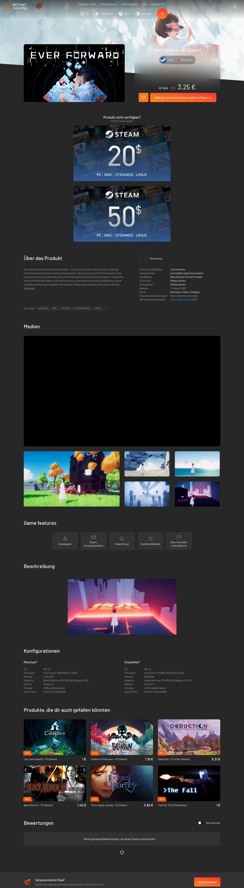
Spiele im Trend (87, 4)
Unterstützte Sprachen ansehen (187, 192)
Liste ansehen (177, 188)
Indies (185, 211)
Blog (144, 4)
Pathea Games (177, 199)
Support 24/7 (158, 4)
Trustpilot (29, 817)
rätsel (98, 227)
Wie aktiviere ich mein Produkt (186, 196)
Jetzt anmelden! (207, 801)
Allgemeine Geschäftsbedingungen (91, 817)
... (106, 227)
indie (54, 227)
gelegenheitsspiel (82, 227)
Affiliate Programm (83, 828)
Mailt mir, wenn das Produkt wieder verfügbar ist (183, 97)
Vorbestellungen (108, 4)
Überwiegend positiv (181, 218)
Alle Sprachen (209, 742)
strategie (65, 227)
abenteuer (43, 227)
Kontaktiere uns (81, 833)
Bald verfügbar (129, 4)
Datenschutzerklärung (85, 822)
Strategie (195, 211)
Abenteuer (175, 211)
